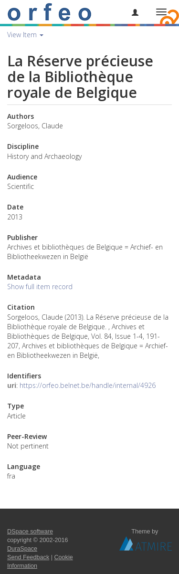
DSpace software (30, 531)
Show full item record (40, 286)
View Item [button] (25, 34)
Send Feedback (28, 557)
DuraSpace (22, 548)
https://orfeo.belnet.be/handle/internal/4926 (88, 385)
